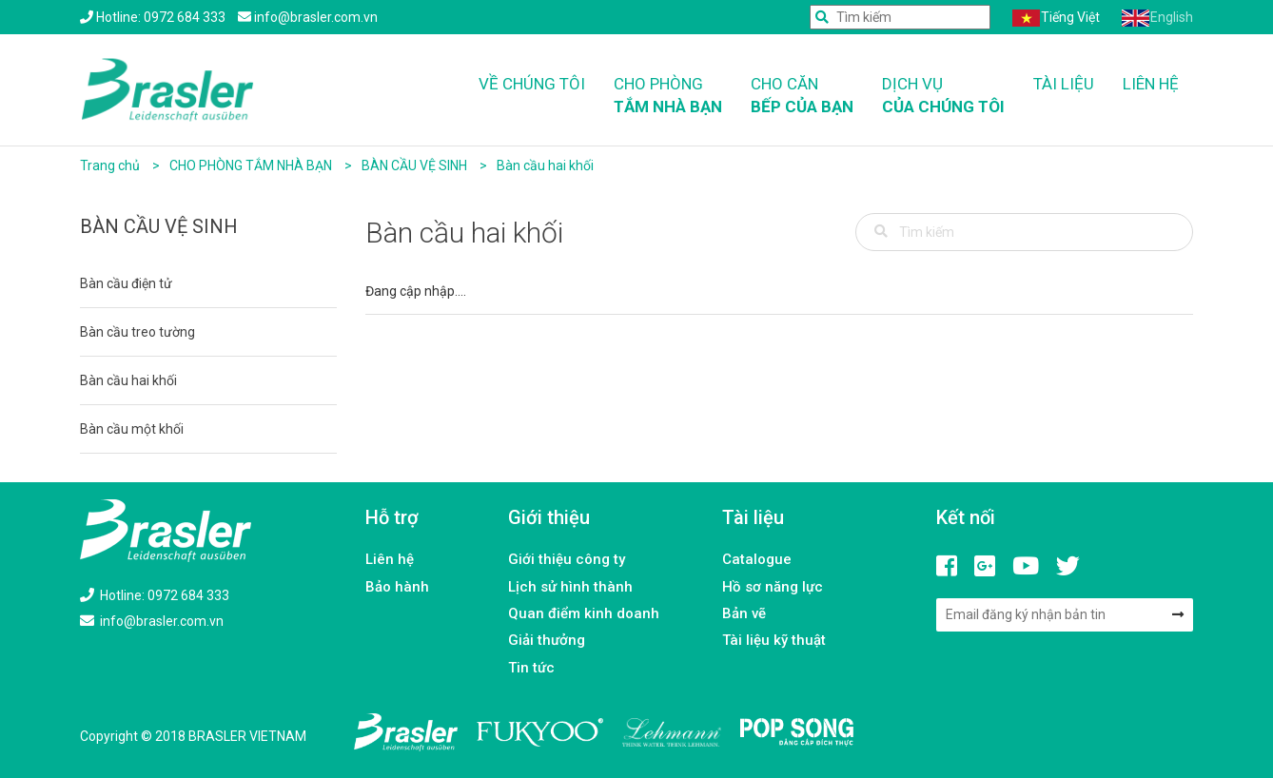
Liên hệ (1151, 83)
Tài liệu (1063, 83)
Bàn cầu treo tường (137, 332)
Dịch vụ (943, 96)
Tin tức (531, 667)
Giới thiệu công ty (566, 559)
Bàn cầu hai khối (545, 165)
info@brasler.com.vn (152, 621)
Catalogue (757, 559)
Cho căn (802, 96)
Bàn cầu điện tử (126, 283)
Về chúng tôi (532, 83)
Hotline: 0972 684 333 (154, 595)
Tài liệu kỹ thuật (774, 640)
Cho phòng (668, 96)
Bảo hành (397, 586)
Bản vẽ (744, 613)
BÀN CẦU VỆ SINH (416, 165)
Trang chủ (110, 165)
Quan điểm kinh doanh (583, 613)
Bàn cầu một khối (132, 429)
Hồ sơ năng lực (772, 586)
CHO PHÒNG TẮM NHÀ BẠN (252, 165)
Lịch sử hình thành (570, 586)
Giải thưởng (546, 640)
